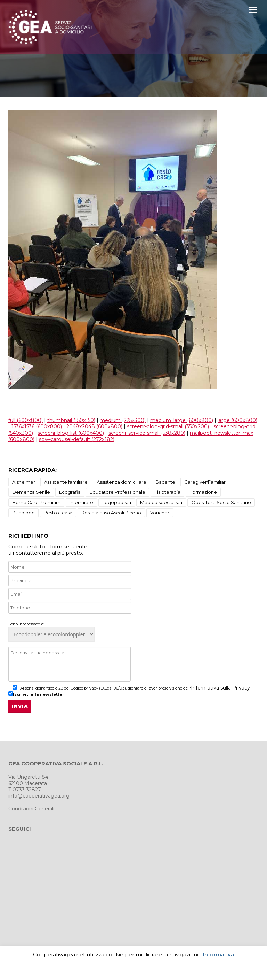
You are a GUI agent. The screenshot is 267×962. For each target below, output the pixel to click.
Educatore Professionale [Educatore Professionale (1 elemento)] (117, 492)
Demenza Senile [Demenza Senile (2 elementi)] (31, 492)
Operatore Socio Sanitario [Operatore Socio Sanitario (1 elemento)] (221, 502)
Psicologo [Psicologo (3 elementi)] (23, 512)
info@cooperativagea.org (39, 796)
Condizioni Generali (31, 809)
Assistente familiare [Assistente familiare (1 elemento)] (66, 482)
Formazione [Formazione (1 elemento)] (203, 492)
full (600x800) (25, 420)
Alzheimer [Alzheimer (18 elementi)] (23, 482)
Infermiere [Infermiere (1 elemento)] (81, 502)
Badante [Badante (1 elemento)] (165, 482)
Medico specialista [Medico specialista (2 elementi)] (161, 502)
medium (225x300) (123, 420)
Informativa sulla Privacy (220, 688)
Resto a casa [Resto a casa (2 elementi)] (58, 512)
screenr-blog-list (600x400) (71, 433)
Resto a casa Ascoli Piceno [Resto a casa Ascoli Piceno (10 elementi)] (111, 512)
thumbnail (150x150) (71, 420)
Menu (252, 10)
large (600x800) (237, 420)
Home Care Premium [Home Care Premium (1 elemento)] (36, 502)
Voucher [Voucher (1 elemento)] (159, 512)
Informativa (218, 954)
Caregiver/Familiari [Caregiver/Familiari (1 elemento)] (205, 482)
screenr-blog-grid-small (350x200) (168, 426)
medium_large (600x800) (181, 420)
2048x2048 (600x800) (94, 426)
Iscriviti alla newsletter (36, 694)
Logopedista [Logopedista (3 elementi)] (116, 502)
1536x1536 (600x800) (36, 426)
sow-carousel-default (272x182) (76, 439)
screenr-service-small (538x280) (146, 433)
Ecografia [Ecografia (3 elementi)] (70, 492)
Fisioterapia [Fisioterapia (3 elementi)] (167, 492)
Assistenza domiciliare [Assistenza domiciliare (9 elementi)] (121, 482)
